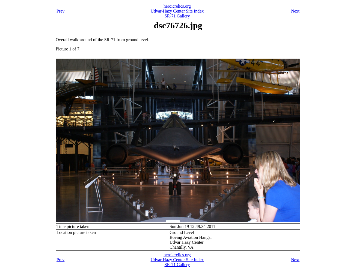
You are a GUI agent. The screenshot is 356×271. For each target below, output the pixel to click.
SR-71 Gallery (177, 16)
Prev (60, 11)
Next (295, 11)
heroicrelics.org (177, 6)
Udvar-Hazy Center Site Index (177, 11)
